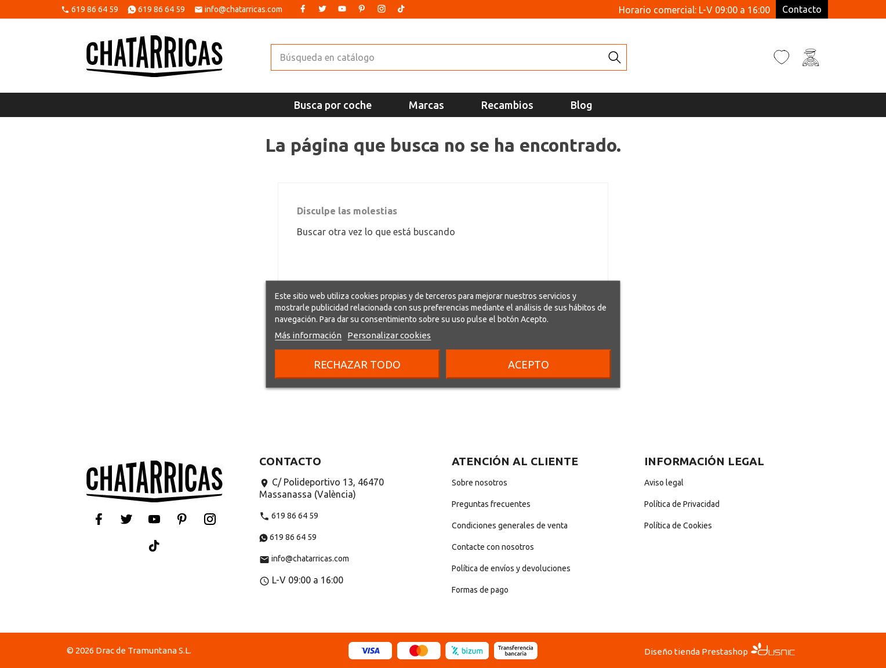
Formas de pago (480, 589)
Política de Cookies (678, 525)
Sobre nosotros (479, 482)
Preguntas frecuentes (491, 504)
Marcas (426, 105)
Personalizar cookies (389, 335)
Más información (308, 335)
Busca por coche (333, 105)
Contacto (802, 9)
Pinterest (361, 8)
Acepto (528, 364)
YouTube (342, 8)
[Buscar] (437, 57)
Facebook (302, 8)
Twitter (322, 8)
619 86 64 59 (94, 9)
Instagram (381, 8)
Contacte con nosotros (493, 547)
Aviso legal (664, 482)
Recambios (507, 105)
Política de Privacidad (682, 504)
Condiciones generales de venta (510, 525)
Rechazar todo (357, 364)
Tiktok (401, 8)
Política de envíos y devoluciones (511, 568)
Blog (582, 105)
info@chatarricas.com (243, 9)
